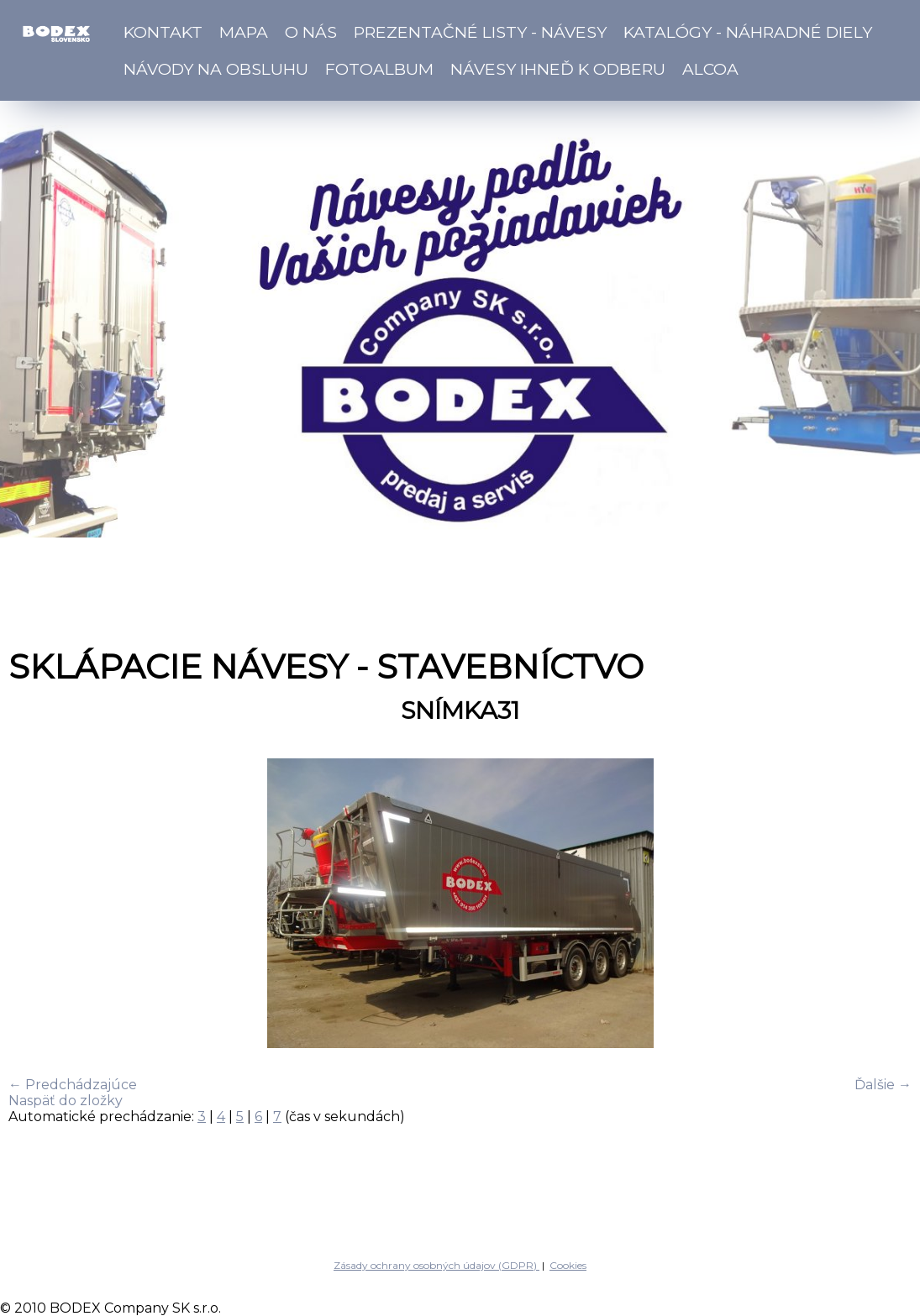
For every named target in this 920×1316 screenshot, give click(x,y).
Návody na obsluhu (216, 69)
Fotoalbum (379, 69)
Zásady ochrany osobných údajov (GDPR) (436, 1265)
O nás (311, 32)
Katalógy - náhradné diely (747, 32)
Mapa (243, 32)
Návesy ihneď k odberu (557, 69)
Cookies (567, 1265)
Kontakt (163, 32)
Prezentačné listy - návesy (480, 32)
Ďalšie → (883, 1085)
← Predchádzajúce (72, 1085)
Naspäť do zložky (65, 1101)
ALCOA (710, 69)
